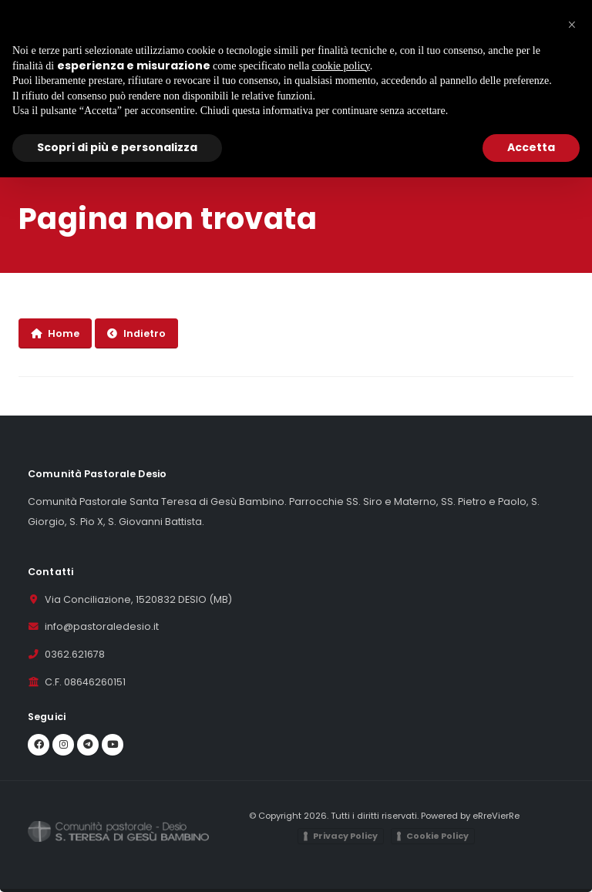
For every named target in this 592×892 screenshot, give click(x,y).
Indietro (136, 333)
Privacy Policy (345, 836)
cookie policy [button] (341, 66)
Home (55, 333)
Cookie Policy (437, 836)
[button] (572, 24)
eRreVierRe (496, 816)
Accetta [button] (531, 147)
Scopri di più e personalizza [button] (117, 147)
